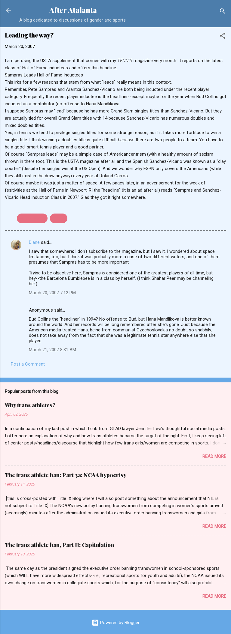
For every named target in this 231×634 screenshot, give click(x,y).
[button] (222, 36)
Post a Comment (28, 364)
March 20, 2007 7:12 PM (52, 292)
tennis (59, 218)
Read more (214, 456)
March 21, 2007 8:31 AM (52, 349)
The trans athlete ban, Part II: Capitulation (59, 545)
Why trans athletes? (30, 405)
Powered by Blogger (116, 622)
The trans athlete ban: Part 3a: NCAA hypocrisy (65, 475)
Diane (34, 242)
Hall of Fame (32, 218)
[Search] (222, 12)
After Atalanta (73, 10)
